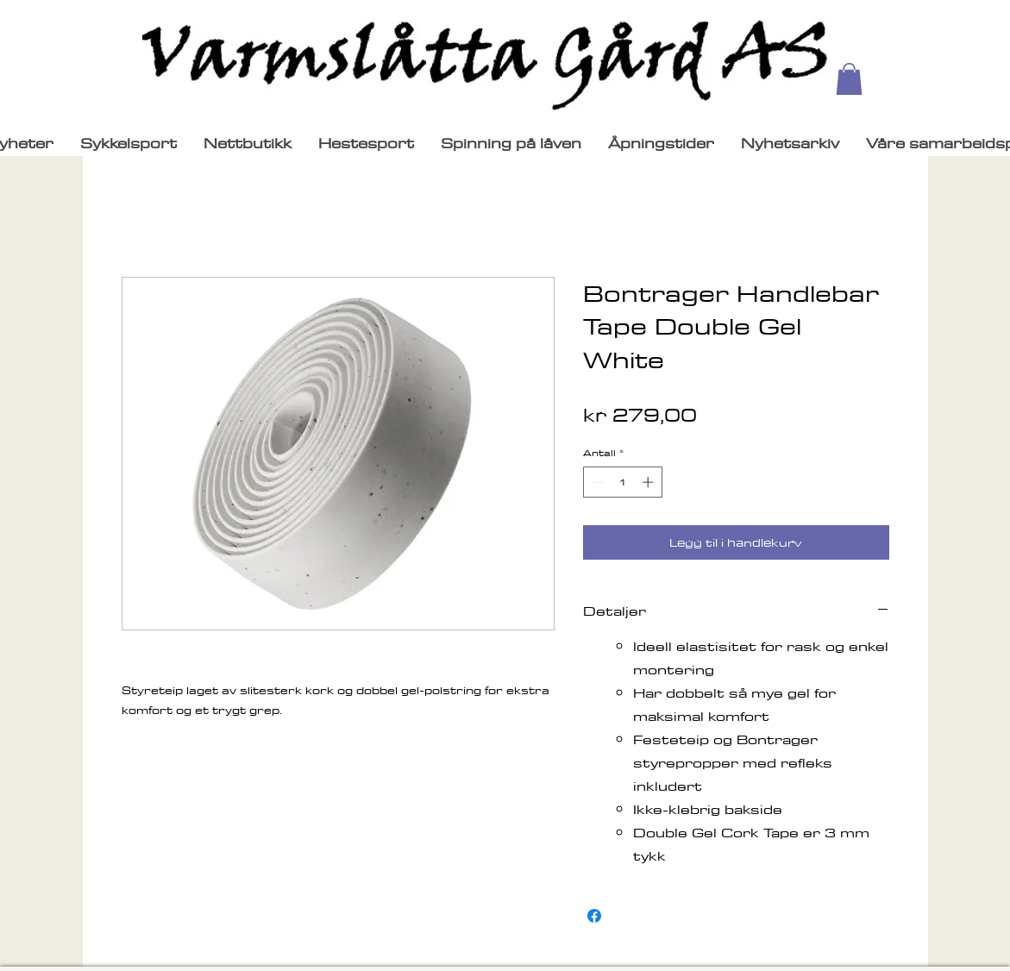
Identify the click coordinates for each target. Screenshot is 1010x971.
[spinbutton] (622, 482)
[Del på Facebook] (594, 915)
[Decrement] (596, 482)
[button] (849, 79)
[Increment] (649, 482)
